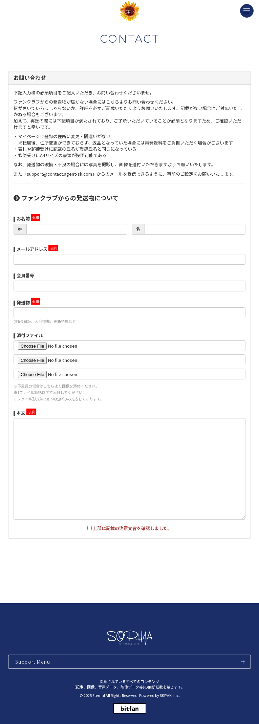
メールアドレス (32, 249)
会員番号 (25, 275)
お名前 (23, 218)
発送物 (23, 302)
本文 (21, 413)
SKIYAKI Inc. (170, 695)
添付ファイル (30, 335)
